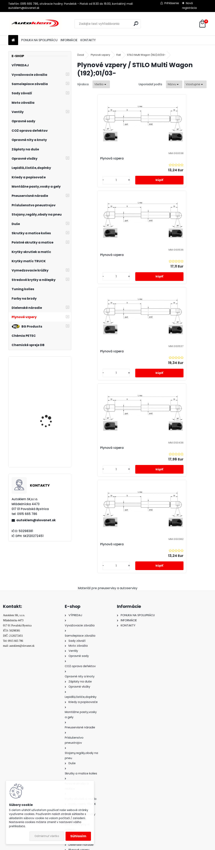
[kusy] (92, 180)
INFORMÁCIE (69, 40)
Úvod (80, 55)
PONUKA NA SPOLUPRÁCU (39, 40)
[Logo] (35, 24)
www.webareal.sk (123, 846)
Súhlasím (78, 836)
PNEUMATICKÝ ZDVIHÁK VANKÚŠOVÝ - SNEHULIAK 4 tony (51, 450)
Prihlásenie (171, 3)
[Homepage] (13, 40)
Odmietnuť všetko (46, 836)
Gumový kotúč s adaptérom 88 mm (47, 414)
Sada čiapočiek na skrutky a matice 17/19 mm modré (50, 379)
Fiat (118, 55)
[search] (136, 23)
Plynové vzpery (100, 55)
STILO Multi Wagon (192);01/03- (146, 55)
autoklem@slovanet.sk (36, 520)
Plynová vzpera (93, 158)
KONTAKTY (88, 40)
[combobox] (174, 84)
